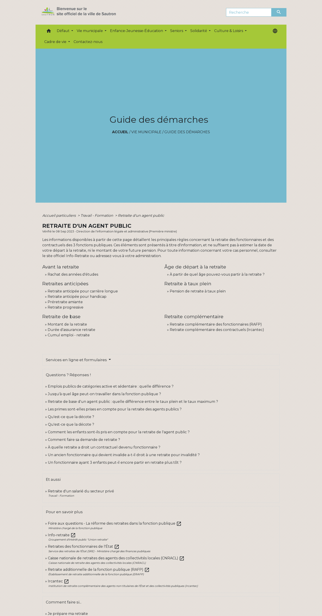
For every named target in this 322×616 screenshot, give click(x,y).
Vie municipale (146, 132)
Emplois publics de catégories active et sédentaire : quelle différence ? (111, 386)
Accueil (120, 132)
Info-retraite (62, 535)
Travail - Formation (97, 215)
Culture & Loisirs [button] (229, 31)
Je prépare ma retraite (68, 614)
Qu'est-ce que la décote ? (71, 417)
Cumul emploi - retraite (69, 335)
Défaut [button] (63, 31)
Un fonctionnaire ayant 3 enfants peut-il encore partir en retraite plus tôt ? (115, 462)
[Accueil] (87, 12)
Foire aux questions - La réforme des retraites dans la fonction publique (115, 523)
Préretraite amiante (65, 302)
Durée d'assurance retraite (71, 330)
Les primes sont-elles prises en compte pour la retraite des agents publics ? (115, 409)
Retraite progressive (65, 307)
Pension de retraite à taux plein (198, 291)
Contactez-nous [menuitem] (88, 42)
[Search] (248, 12)
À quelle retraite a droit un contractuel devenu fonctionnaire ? (104, 447)
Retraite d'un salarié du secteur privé (81, 491)
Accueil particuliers (59, 215)
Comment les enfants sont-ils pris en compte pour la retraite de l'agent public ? (119, 432)
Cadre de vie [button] (55, 42)
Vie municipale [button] (90, 31)
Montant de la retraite (67, 324)
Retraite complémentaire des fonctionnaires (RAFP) (216, 324)
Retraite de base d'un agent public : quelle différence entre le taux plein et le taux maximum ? (133, 401)
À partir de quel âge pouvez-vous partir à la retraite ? (217, 274)
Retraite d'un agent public (141, 215)
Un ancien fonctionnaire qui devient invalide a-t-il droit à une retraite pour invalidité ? (124, 455)
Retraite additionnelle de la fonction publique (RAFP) (99, 569)
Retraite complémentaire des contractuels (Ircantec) (217, 330)
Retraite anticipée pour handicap (77, 296)
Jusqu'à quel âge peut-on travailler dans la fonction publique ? (104, 394)
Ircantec (58, 581)
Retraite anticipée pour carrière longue (83, 291)
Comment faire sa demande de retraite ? (84, 440)
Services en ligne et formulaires (77, 360)
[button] (48, 31)
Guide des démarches (187, 132)
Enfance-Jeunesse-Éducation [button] (137, 31)
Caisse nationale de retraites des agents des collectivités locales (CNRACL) (116, 558)
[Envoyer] (279, 12)
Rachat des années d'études (73, 274)
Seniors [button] (177, 31)
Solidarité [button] (199, 31)
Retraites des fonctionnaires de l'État (83, 546)
